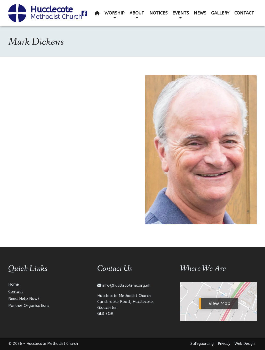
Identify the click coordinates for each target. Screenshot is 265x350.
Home (13, 284)
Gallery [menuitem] (220, 13)
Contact (15, 292)
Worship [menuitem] (115, 13)
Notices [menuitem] (158, 13)
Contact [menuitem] (244, 13)
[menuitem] (97, 13)
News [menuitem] (200, 13)
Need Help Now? (23, 298)
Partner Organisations (28, 305)
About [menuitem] (137, 13)
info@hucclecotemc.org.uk (126, 285)
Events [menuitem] (180, 13)
